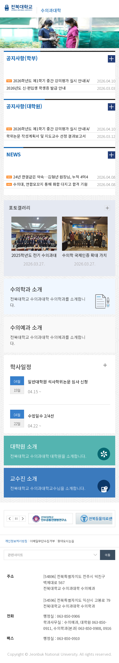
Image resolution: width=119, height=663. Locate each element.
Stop (16, 519)
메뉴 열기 (111, 8)
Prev (10, 519)
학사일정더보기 (105, 365)
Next (22, 519)
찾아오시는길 (65, 541)
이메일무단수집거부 (42, 541)
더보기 (111, 59)
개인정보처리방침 (16, 541)
